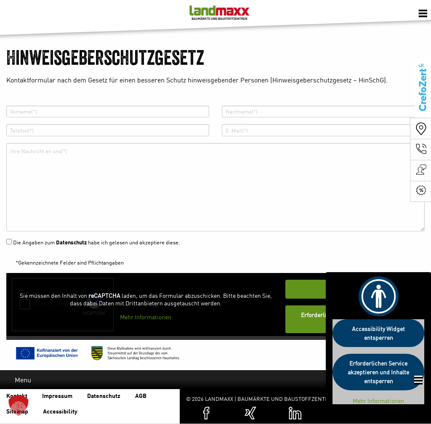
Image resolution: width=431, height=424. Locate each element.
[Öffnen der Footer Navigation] (418, 380)
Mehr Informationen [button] (145, 317)
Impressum (57, 395)
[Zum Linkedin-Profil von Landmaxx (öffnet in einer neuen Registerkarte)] (295, 413)
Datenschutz (71, 242)
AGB (140, 395)
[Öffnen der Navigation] (423, 12)
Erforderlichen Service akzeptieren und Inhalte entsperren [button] (378, 372)
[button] (18, 405)
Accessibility (60, 411)
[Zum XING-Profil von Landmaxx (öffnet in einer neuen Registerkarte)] (250, 413)
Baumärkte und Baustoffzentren (218, 14)
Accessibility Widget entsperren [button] (378, 333)
